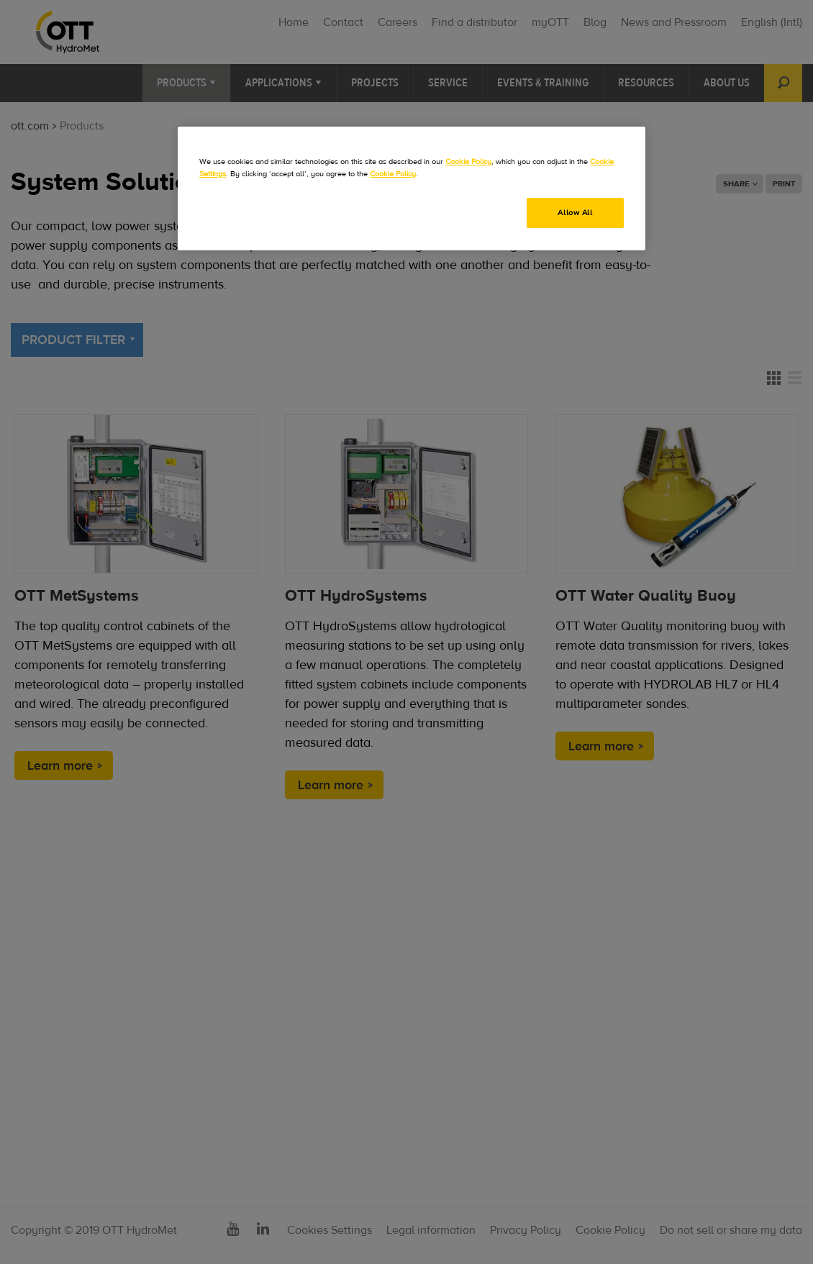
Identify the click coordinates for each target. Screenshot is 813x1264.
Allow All (575, 212)
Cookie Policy (468, 161)
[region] (411, 188)
